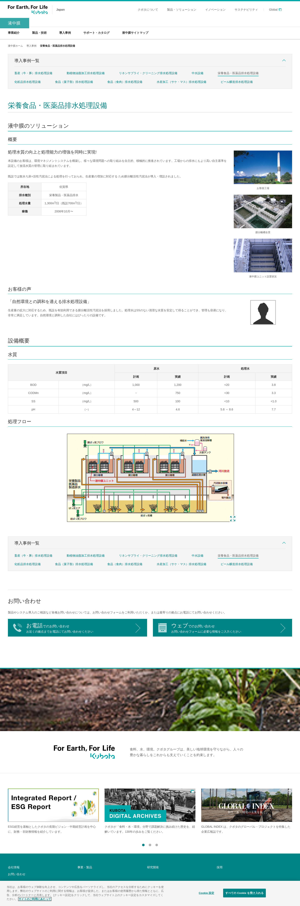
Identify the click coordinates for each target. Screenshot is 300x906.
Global (273, 9)
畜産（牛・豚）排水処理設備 (33, 73)
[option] (53, 811)
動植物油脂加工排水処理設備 (86, 73)
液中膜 (14, 23)
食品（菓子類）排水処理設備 (74, 81)
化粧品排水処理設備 (27, 81)
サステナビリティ (246, 9)
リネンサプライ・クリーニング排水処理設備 (148, 73)
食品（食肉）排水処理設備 (124, 81)
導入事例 (31, 45)
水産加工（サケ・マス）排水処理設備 (181, 81)
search (289, 9)
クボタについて (148, 9)
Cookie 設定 (206, 894)
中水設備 (197, 73)
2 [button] (150, 844)
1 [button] (143, 844)
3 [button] (156, 844)
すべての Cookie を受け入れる (244, 894)
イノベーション (215, 9)
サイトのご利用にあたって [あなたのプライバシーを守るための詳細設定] (35, 900)
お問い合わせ (16, 874)
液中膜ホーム (15, 45)
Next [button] (163, 845)
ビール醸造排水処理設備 (237, 81)
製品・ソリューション (181, 9)
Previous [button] (136, 845)
